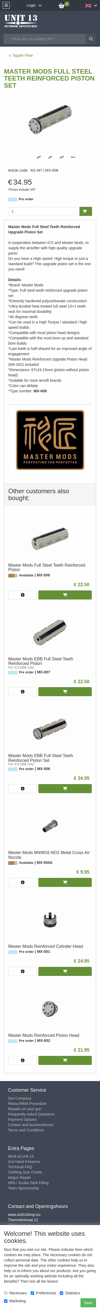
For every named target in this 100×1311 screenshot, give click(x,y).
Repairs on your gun (25, 1109)
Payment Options (22, 1119)
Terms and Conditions (26, 1130)
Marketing (15, 1301)
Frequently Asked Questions (31, 1114)
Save (88, 1303)
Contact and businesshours (30, 1125)
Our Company (19, 1098)
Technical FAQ (20, 1167)
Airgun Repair (19, 1177)
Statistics (70, 1293)
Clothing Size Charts (25, 1172)
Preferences (43, 1293)
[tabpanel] (39, 157)
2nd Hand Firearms (24, 1161)
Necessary (15, 1293)
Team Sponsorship (23, 1188)
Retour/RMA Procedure (27, 1103)
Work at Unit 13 (21, 1156)
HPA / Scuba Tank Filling (28, 1183)
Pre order (26, 199)
